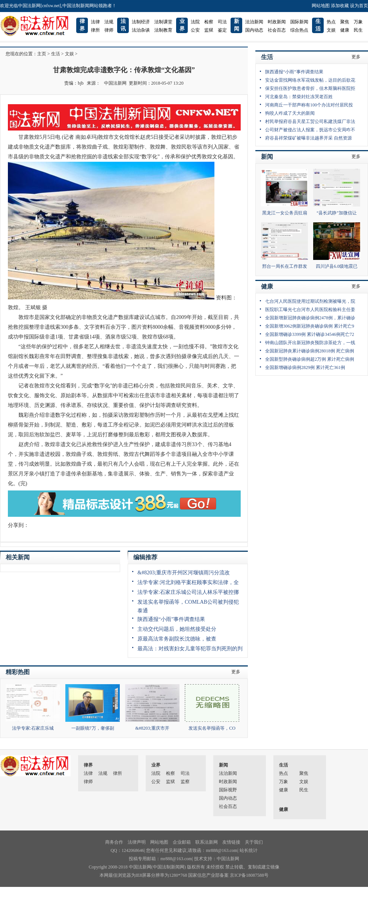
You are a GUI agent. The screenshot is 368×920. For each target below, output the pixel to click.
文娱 (331, 30)
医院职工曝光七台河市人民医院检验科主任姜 (310, 309)
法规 (108, 21)
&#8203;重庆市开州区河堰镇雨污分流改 (183, 572)
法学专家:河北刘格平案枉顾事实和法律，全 (188, 582)
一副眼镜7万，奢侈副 (92, 728)
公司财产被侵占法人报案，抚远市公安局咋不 (310, 129)
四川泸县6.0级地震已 (336, 266)
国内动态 (254, 30)
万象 (358, 21)
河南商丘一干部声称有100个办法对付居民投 (309, 105)
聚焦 (344, 21)
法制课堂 (163, 21)
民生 (358, 30)
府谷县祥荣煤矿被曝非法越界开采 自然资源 (308, 138)
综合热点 (299, 30)
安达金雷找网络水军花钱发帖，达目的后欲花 (310, 80)
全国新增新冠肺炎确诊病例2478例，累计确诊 (310, 317)
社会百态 (277, 30)
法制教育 (163, 30)
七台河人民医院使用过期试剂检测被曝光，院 (310, 301)
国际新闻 (299, 21)
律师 (108, 30)
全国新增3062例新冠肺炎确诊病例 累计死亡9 (309, 326)
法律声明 (137, 842)
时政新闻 (277, 21)
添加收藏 (340, 5)
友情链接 (231, 842)
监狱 (208, 30)
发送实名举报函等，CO (212, 728)
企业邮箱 (182, 842)
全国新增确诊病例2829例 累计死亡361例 (305, 367)
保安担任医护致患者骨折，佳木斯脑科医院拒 (310, 88)
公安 (195, 30)
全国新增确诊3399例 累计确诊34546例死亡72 (309, 334)
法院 (195, 21)
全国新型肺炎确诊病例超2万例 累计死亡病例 (309, 359)
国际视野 (228, 789)
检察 (208, 21)
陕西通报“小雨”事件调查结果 (171, 619)
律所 (95, 30)
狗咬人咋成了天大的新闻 (290, 113)
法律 (95, 21)
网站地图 (321, 5)
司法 (222, 21)
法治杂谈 (141, 30)
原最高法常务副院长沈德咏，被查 (176, 639)
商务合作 (114, 842)
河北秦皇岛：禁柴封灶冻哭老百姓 (299, 96)
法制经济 (141, 21)
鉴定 (222, 30)
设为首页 (359, 5)
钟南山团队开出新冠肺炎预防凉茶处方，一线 (310, 342)
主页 (41, 53)
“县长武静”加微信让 (337, 213)
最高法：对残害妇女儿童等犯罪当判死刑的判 (190, 648)
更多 (235, 671)
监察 (185, 781)
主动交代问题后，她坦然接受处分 (176, 629)
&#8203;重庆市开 (152, 728)
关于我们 (254, 842)
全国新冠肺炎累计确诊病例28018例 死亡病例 (309, 351)
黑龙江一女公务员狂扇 (284, 213)
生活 (55, 53)
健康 (344, 30)
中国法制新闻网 (168, 867)
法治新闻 (254, 21)
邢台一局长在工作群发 (284, 266)
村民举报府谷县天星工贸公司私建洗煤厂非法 (310, 121)
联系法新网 (206, 842)
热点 (331, 21)
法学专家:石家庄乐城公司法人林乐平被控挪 (188, 592)
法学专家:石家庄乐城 (33, 728)
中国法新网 (115, 83)
